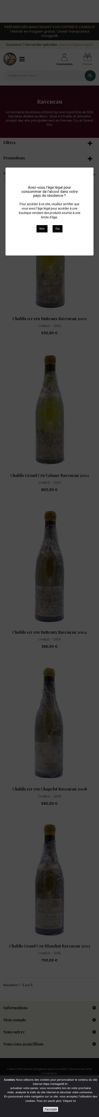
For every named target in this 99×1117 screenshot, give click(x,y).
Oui (57, 228)
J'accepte (50, 1109)
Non (42, 228)
